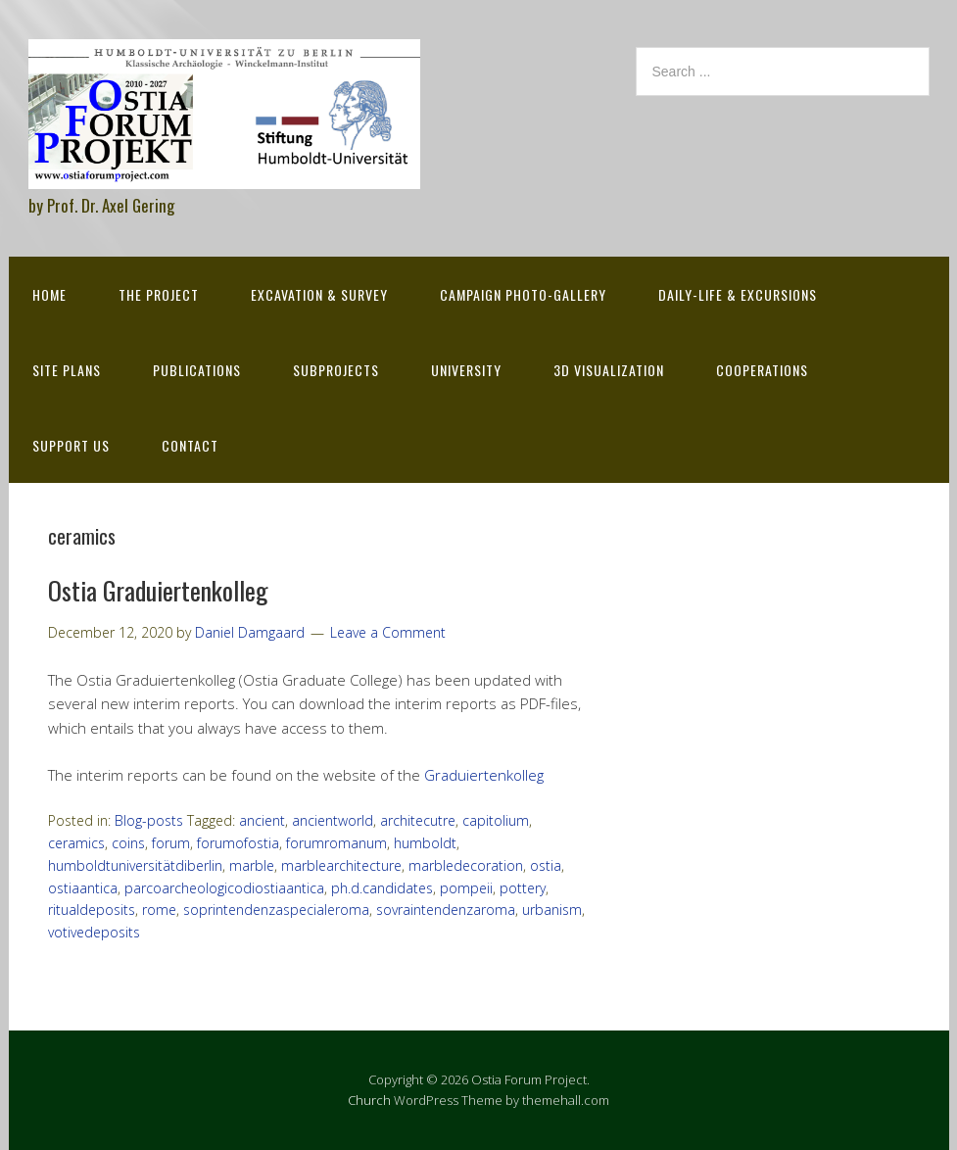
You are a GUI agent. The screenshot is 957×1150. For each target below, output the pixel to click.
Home (49, 294)
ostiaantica (83, 888)
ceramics (76, 843)
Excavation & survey (319, 294)
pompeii (466, 888)
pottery (523, 888)
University (466, 369)
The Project (159, 294)
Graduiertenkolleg (484, 775)
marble (251, 865)
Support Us (71, 445)
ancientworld (332, 820)
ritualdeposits (91, 909)
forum (171, 843)
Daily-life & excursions (737, 294)
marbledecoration (465, 865)
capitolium (495, 820)
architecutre (417, 820)
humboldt (425, 843)
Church (369, 1100)
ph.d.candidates (382, 888)
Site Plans (66, 369)
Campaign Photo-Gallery (523, 294)
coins (128, 843)
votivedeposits (94, 932)
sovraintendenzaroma (445, 909)
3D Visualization (608, 369)
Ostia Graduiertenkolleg (158, 590)
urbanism (552, 909)
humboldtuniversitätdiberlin (135, 865)
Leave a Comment (388, 632)
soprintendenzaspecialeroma (276, 909)
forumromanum (336, 843)
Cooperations (762, 369)
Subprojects (336, 369)
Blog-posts (149, 820)
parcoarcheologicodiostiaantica (224, 888)
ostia (545, 865)
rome (159, 909)
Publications (197, 369)
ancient (262, 820)
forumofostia (238, 843)
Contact (190, 445)
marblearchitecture (341, 865)
